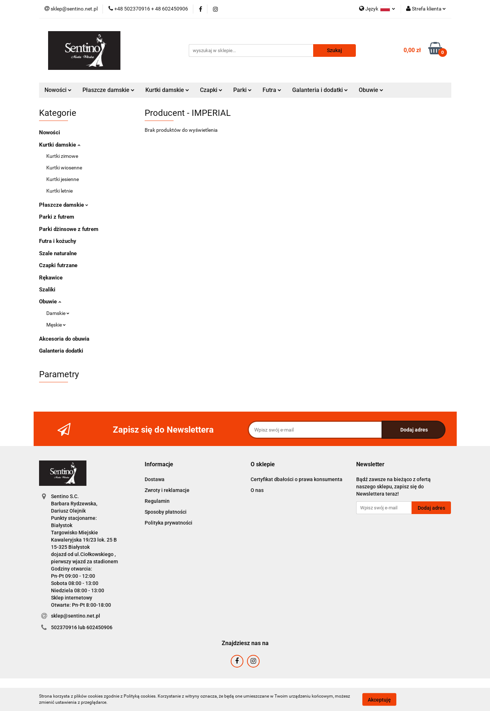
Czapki (211, 90)
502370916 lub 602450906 (81, 627)
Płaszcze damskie (108, 90)
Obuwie (371, 90)
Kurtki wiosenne (64, 168)
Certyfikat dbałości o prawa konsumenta (296, 479)
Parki (242, 90)
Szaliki (47, 289)
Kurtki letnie (59, 191)
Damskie (57, 313)
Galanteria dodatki (61, 351)
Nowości (58, 90)
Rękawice (51, 277)
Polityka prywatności (168, 523)
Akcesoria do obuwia (64, 339)
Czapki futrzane (58, 265)
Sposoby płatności (166, 512)
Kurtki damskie (167, 90)
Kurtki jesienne (62, 179)
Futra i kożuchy (57, 241)
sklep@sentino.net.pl (75, 616)
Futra (272, 90)
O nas (257, 490)
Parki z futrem (56, 217)
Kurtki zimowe (62, 156)
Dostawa (155, 479)
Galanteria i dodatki (320, 90)
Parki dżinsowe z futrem (68, 229)
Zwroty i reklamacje (167, 490)
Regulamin (157, 501)
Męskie (56, 325)
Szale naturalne (58, 253)
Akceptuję (379, 699)
